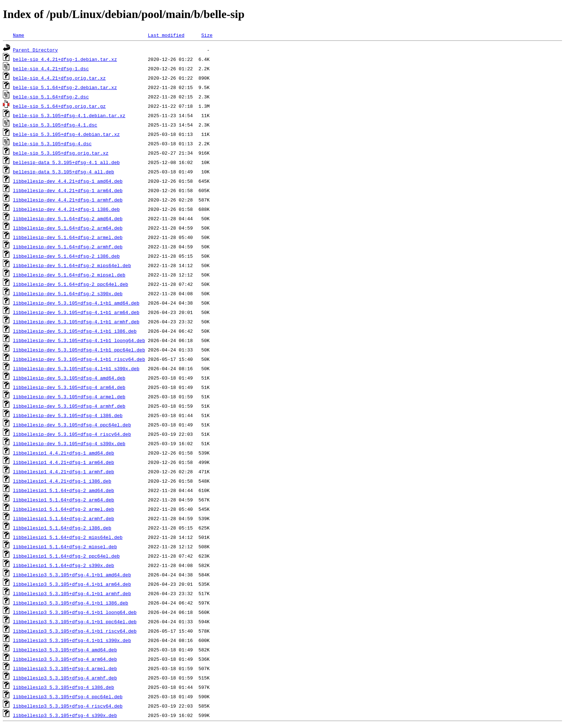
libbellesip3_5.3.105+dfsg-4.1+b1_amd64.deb (72, 574)
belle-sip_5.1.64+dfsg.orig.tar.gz (59, 106)
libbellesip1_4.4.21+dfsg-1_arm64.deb (63, 462)
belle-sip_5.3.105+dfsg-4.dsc (52, 143)
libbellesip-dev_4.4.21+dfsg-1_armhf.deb (68, 199)
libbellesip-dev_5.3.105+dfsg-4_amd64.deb (69, 378)
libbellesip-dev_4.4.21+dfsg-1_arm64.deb (68, 190)
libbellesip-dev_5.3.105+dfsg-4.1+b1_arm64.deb (76, 312)
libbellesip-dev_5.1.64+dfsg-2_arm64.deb (68, 228)
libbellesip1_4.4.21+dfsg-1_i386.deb (62, 481)
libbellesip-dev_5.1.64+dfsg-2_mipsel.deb (69, 274)
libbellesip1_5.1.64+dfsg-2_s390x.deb (63, 565)
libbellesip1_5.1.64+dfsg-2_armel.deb (63, 509)
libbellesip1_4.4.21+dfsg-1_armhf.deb (63, 471)
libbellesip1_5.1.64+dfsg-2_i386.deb (62, 527)
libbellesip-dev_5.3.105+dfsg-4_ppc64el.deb (72, 424)
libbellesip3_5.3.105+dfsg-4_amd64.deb (65, 649)
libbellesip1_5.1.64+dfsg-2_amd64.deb (63, 490)
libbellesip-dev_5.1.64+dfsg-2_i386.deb (66, 256)
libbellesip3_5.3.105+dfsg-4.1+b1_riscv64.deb (75, 631)
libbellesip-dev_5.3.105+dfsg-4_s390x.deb (69, 443)
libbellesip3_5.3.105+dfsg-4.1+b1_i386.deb (70, 602)
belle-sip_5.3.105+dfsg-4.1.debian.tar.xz (69, 115)
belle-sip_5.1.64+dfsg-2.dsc (51, 96)
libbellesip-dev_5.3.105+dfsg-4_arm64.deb (69, 387)
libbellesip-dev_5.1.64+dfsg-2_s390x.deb (68, 293)
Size (206, 35)
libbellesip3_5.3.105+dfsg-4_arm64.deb (65, 659)
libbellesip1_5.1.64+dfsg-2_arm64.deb (63, 499)
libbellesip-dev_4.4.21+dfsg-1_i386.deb (66, 209)
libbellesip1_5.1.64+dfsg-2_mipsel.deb (65, 546)
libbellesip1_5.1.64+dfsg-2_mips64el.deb (68, 537)
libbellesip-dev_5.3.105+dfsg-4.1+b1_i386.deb (75, 331)
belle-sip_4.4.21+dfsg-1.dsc (51, 68)
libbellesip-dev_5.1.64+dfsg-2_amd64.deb (68, 218)
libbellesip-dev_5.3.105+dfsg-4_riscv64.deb (72, 434)
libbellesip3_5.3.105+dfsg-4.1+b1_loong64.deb (75, 612)
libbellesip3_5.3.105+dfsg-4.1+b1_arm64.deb (72, 584)
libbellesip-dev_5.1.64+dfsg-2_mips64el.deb (72, 265)
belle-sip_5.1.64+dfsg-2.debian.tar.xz (65, 87)
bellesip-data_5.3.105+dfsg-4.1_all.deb (66, 162)
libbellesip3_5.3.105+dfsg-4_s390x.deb (65, 715)
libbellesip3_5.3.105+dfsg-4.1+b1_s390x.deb (72, 640)
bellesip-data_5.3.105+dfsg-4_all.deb (63, 171)
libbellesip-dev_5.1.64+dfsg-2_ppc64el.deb (70, 284)
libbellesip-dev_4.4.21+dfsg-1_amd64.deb (68, 181)
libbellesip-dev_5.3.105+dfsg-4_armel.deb (69, 396)
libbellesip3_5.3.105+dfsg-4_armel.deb (65, 668)
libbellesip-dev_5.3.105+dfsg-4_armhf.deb (69, 406)
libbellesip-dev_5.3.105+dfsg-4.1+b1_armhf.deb (76, 321)
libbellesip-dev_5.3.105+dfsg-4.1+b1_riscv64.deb (79, 359)
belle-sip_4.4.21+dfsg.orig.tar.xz (59, 78)
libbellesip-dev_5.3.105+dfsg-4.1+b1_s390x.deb (76, 368)
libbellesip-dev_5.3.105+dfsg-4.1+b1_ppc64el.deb (79, 349)
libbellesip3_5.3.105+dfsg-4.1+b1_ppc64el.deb (75, 621)
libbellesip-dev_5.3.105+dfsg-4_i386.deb (68, 415)
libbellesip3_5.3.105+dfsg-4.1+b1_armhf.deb (72, 593)
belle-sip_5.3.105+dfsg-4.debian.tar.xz (66, 134)
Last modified (166, 35)
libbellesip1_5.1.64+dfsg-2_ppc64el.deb (66, 556)
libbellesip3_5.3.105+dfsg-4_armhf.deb (65, 677)
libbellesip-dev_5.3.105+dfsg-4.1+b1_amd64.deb (76, 303)
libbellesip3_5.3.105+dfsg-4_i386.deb (63, 687)
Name (18, 35)
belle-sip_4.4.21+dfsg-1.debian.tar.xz (65, 59)
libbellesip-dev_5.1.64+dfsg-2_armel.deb (68, 237)
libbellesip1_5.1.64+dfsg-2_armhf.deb (63, 518)
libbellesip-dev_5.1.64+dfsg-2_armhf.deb (68, 246)
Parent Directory (35, 50)
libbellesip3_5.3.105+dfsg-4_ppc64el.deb (68, 696)
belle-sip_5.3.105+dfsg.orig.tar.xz (60, 153)
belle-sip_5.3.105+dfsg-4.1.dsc (55, 124)
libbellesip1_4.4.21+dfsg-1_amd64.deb (63, 453)
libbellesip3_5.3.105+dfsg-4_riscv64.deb (68, 706)
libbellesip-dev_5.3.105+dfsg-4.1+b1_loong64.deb (79, 340)
